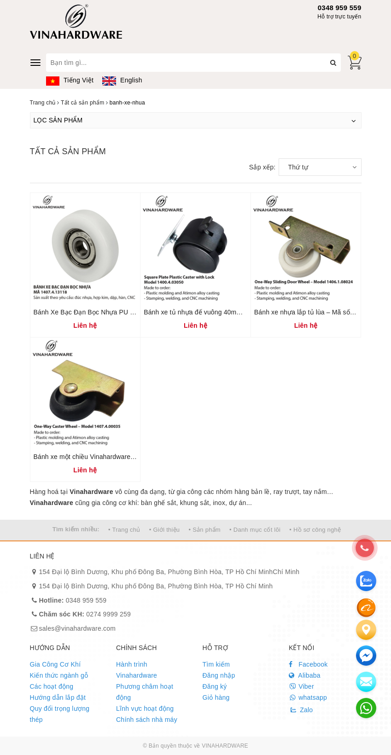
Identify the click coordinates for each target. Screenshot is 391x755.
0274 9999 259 (85, 614)
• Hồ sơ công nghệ (315, 529)
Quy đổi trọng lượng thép (60, 714)
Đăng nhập (219, 675)
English (122, 80)
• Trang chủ (124, 529)
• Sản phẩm (204, 529)
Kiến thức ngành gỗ (59, 675)
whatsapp (308, 697)
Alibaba (305, 675)
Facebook (308, 664)
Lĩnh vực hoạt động (145, 708)
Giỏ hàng (216, 697)
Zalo (301, 709)
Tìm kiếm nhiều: (76, 529)
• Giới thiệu (164, 529)
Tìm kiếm (216, 664)
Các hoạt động (52, 686)
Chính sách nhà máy (146, 719)
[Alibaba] (366, 607)
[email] (366, 655)
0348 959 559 (340, 8)
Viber (301, 686)
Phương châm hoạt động (144, 692)
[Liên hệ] (366, 630)
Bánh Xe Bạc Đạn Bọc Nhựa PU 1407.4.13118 (102, 312)
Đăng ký (215, 686)
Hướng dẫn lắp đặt (58, 697)
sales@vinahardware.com (77, 628)
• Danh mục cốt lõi (254, 529)
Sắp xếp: (262, 167)
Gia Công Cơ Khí (55, 664)
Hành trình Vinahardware (136, 670)
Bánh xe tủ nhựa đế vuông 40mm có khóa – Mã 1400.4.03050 (234, 312)
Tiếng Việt (70, 80)
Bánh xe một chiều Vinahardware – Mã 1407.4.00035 (111, 456)
